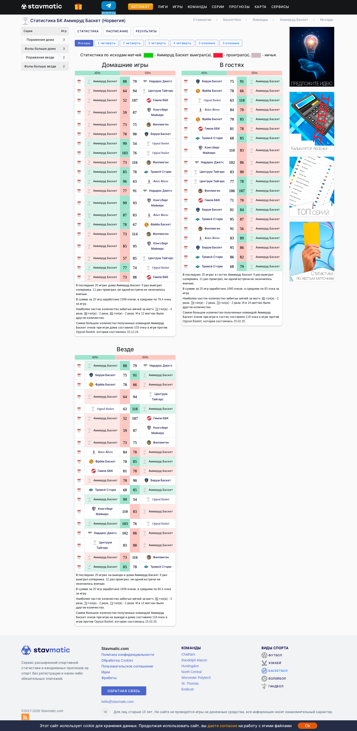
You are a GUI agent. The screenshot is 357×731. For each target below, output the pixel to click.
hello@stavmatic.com (117, 701)
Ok (307, 725)
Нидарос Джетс (157, 81)
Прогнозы (239, 7)
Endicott (187, 689)
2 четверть (132, 43)
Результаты (146, 31)
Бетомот (140, 7)
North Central (191, 672)
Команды (197, 7)
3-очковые (231, 43)
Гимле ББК (157, 100)
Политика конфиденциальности (127, 654)
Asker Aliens (157, 181)
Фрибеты (109, 678)
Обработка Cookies (117, 660)
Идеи (105, 672)
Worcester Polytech (196, 677)
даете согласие (222, 725)
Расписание (117, 31)
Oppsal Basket (157, 143)
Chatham (188, 654)
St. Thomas (190, 683)
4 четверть (182, 43)
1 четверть (106, 43)
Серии (218, 7)
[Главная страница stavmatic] (41, 5)
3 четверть (157, 43)
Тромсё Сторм (157, 171)
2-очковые (207, 43)
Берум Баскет (157, 134)
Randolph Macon (194, 660)
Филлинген (157, 124)
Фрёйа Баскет (157, 224)
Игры (178, 7)
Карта (261, 7)
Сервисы (280, 7)
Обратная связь (123, 691)
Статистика (88, 31)
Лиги (163, 7)
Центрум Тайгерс (157, 90)
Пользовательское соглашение (127, 666)
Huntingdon (190, 666)
